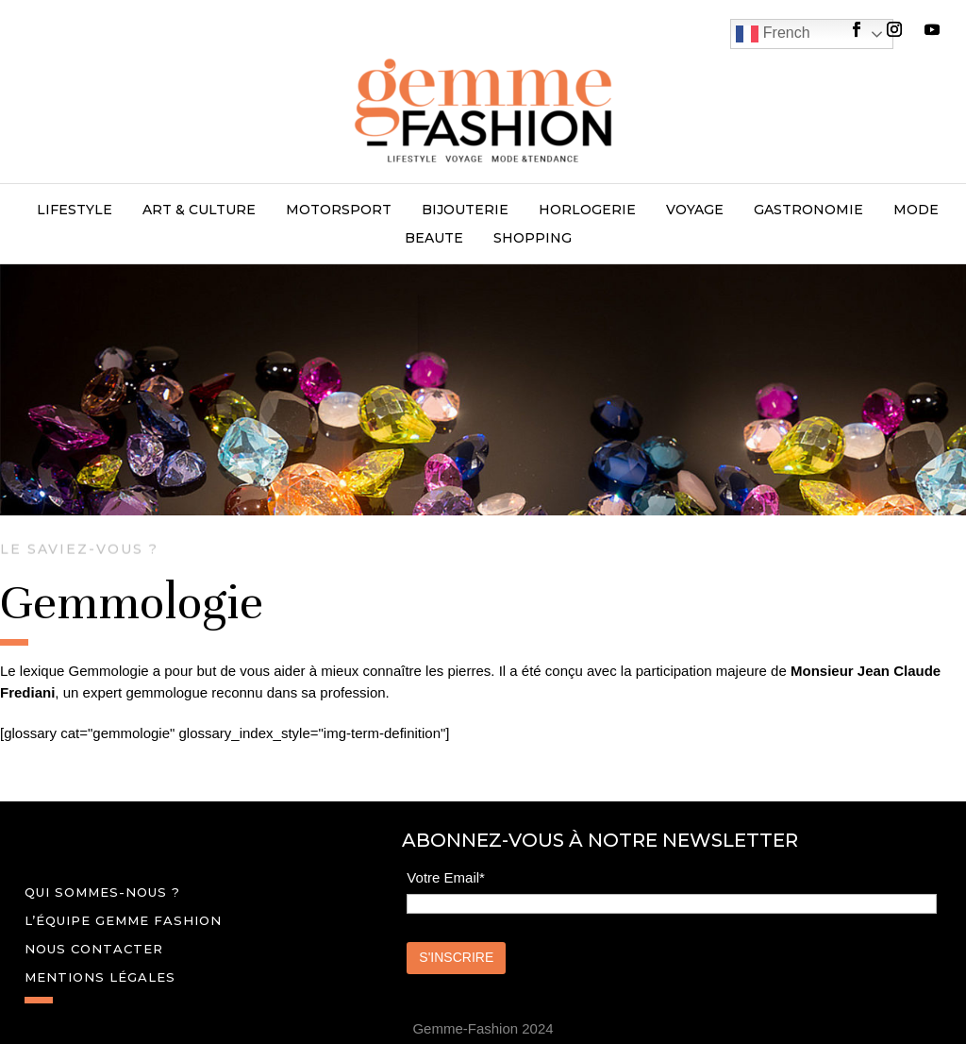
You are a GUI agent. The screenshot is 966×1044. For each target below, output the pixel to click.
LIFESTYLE (74, 210)
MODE (916, 210)
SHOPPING (532, 238)
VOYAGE (695, 210)
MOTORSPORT (338, 210)
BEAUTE (434, 238)
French (772, 34)
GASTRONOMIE (808, 210)
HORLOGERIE (587, 210)
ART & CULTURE (199, 210)
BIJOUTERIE (465, 210)
